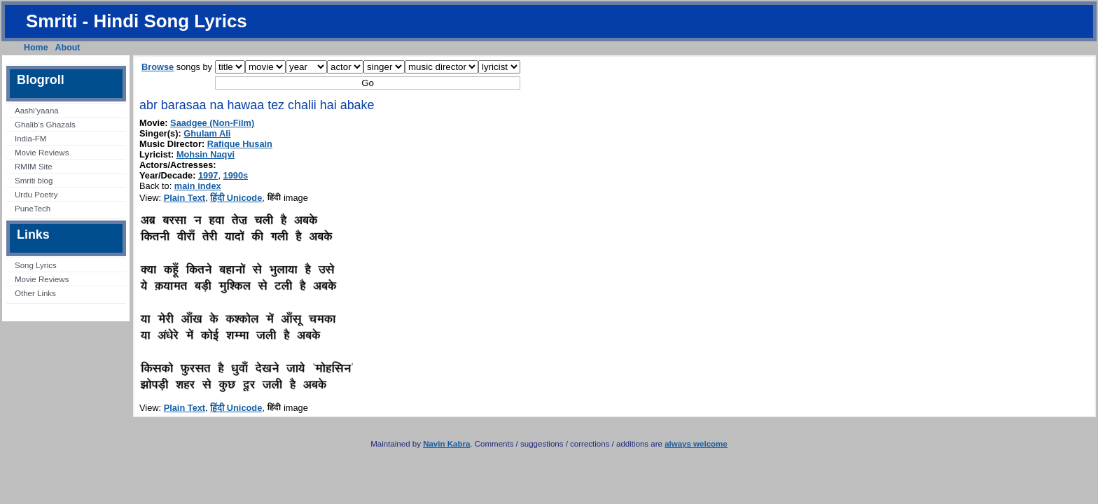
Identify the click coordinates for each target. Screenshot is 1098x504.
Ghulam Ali (206, 133)
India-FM (30, 138)
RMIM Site (34, 166)
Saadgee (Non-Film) (212, 123)
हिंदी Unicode (236, 197)
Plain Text (185, 197)
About (68, 47)
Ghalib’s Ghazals (45, 124)
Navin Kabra (446, 444)
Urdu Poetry (36, 194)
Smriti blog (34, 180)
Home (36, 47)
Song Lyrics (36, 265)
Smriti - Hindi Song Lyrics (136, 21)
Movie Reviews (42, 152)
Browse (157, 67)
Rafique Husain (239, 144)
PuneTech (32, 208)
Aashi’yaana (37, 110)
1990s (236, 175)
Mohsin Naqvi (205, 154)
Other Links (35, 293)
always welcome (696, 444)
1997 (208, 175)
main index (197, 186)
